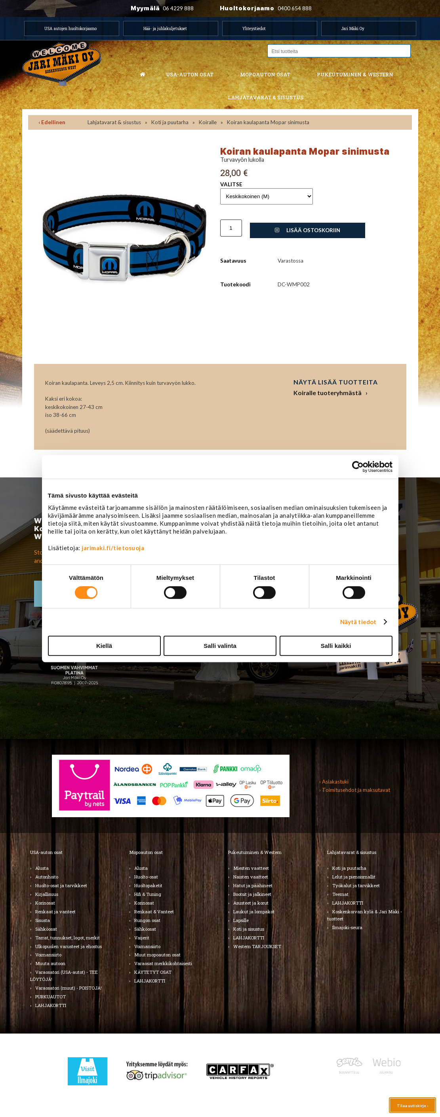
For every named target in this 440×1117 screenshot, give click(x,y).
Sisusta (42, 920)
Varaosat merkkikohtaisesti (163, 963)
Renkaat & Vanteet (154, 911)
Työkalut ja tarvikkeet (356, 885)
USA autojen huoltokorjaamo (70, 28)
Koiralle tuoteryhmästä (327, 392)
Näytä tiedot (358, 621)
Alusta (42, 868)
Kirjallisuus (46, 894)
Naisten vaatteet (250, 877)
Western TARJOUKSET (257, 946)
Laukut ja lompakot (253, 911)
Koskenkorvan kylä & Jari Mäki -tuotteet (364, 915)
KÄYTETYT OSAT (152, 972)
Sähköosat (46, 929)
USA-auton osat (189, 74)
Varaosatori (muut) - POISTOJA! (68, 988)
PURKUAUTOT (50, 997)
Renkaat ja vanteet (55, 911)
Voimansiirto (48, 955)
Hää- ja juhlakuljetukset (165, 28)
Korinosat (45, 903)
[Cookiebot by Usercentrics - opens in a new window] (357, 467)
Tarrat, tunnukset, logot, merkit (67, 938)
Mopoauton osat (265, 74)
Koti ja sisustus (248, 929)
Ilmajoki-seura (347, 927)
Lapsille (241, 920)
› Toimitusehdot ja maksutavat (354, 790)
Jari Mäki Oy (352, 28)
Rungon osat (147, 920)
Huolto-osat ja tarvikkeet (61, 885)
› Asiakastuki (334, 781)
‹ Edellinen (51, 122)
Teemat (340, 894)
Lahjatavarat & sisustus (265, 97)
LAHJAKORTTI (50, 1005)
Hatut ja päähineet (252, 885)
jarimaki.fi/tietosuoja (113, 547)
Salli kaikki (336, 645)
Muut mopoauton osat (157, 955)
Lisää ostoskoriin (307, 230)
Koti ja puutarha (170, 122)
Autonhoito (46, 877)
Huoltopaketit (148, 885)
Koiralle (208, 122)
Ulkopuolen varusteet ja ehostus (68, 946)
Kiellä (104, 645)
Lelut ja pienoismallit (353, 877)
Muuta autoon (50, 963)
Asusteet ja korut (251, 903)
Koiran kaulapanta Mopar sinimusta (268, 122)
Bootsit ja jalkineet (252, 894)
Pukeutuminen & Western (255, 852)
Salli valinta (220, 645)
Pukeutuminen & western (355, 74)
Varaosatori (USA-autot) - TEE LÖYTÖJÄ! (64, 975)
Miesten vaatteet (251, 868)
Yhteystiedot (254, 28)
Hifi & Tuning (147, 894)
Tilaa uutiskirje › (412, 1105)
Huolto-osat (146, 877)
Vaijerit (141, 938)
